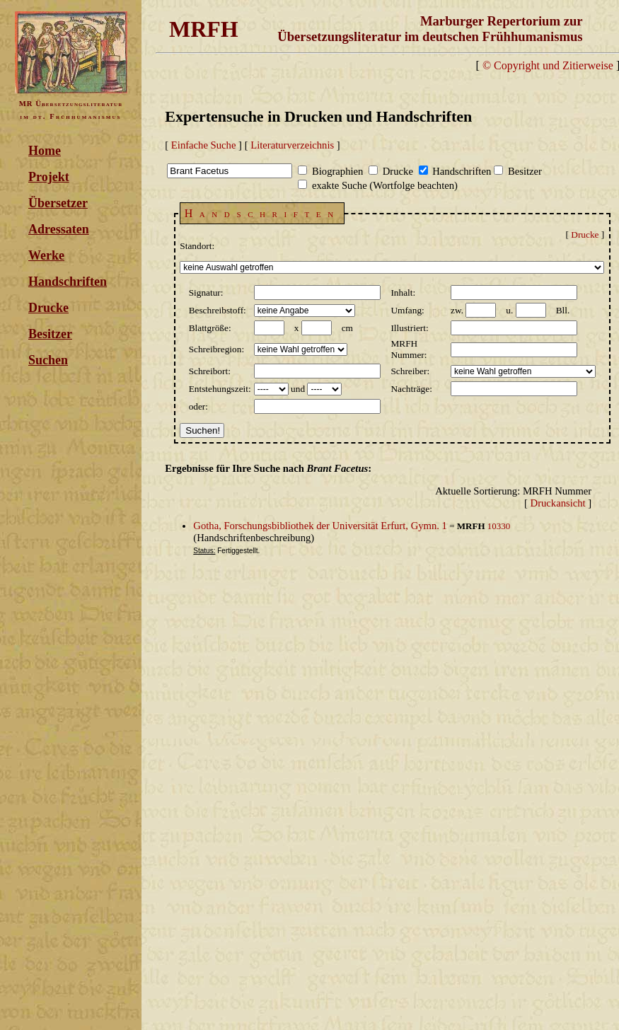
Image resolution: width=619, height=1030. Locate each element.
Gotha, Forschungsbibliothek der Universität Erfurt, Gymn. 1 (320, 525)
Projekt (48, 177)
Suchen (48, 360)
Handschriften (67, 281)
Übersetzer (58, 203)
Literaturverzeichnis (292, 145)
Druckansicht (558, 503)
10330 (499, 526)
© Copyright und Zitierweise (547, 65)
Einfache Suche (203, 145)
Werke (46, 255)
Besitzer (50, 334)
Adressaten (58, 229)
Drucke (48, 308)
